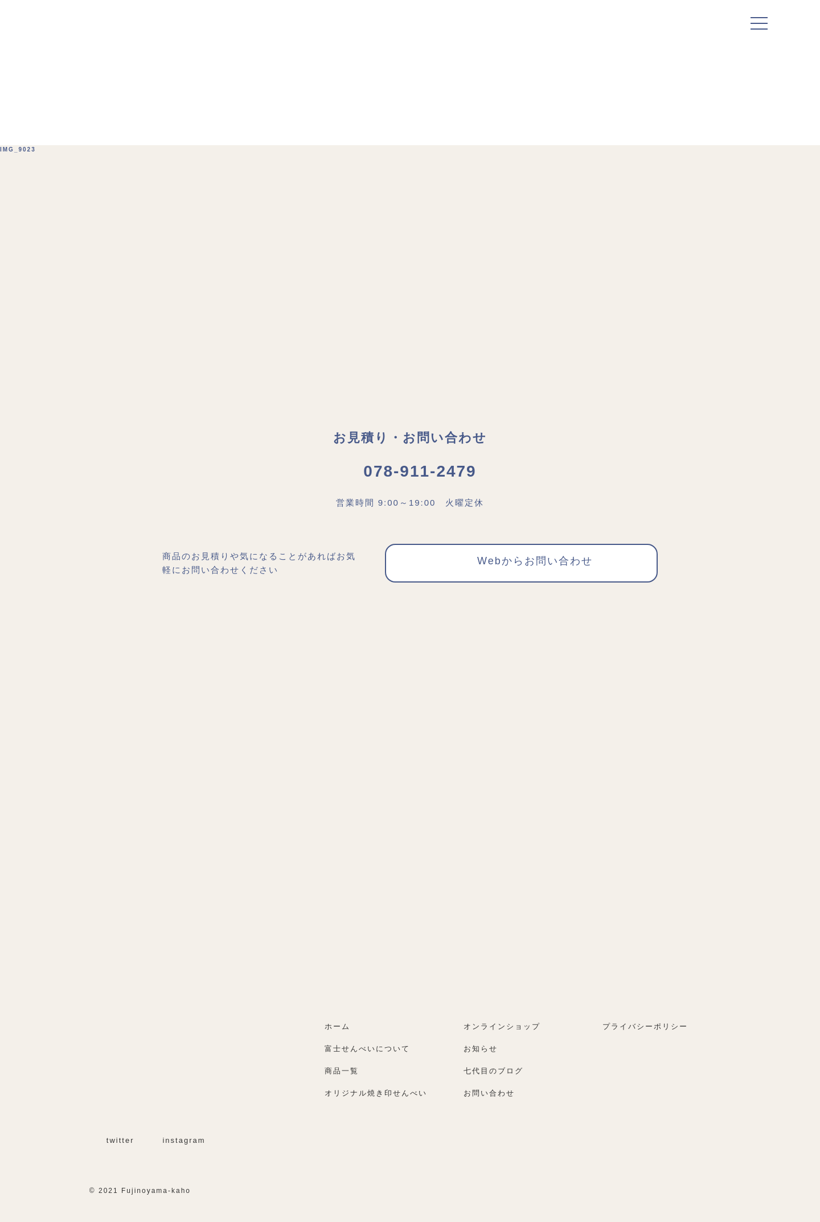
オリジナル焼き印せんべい (376, 1093)
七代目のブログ (493, 1071)
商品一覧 (342, 1071)
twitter (113, 1140)
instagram (176, 1140)
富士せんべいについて (367, 1048)
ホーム (337, 1026)
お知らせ (481, 1048)
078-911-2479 (409, 471)
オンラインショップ (507, 1026)
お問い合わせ (489, 1093)
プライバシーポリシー (645, 1026)
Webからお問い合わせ (521, 563)
